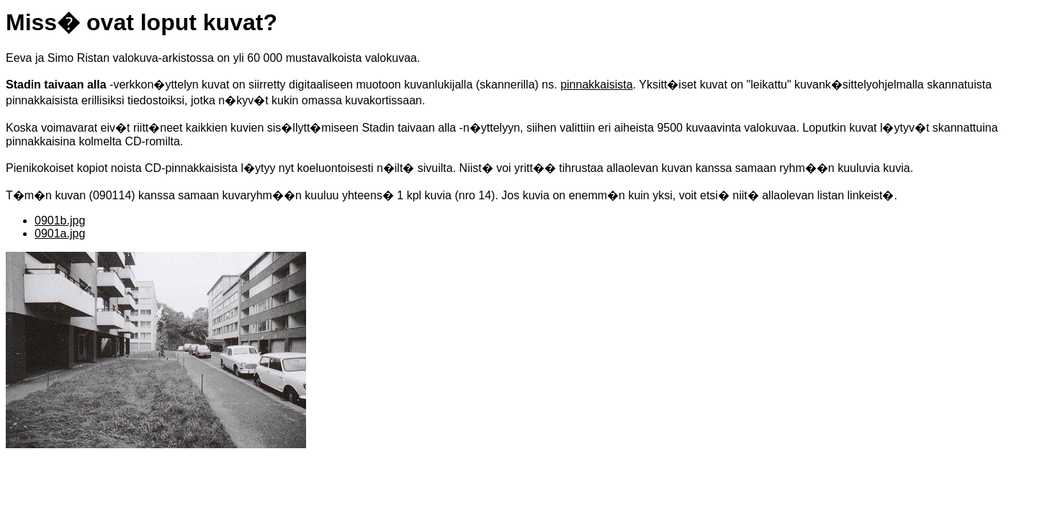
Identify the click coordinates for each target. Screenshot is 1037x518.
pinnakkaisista (596, 84)
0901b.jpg (60, 220)
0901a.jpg (60, 233)
